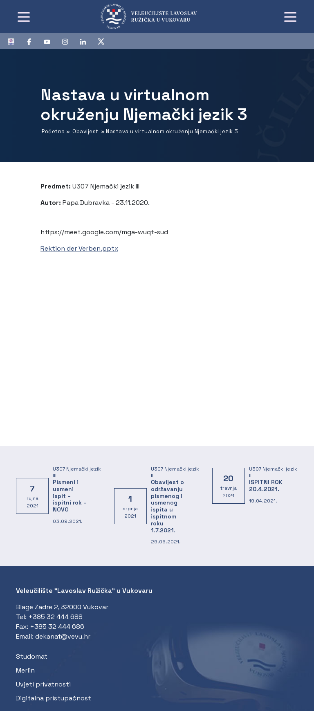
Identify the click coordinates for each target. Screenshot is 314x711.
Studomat (31, 656)
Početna (53, 131)
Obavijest (85, 131)
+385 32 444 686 (57, 626)
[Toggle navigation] (23, 16)
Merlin (25, 670)
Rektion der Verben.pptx (79, 248)
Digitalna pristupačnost (53, 698)
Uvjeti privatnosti (43, 684)
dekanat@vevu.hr (62, 636)
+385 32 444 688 (55, 616)
